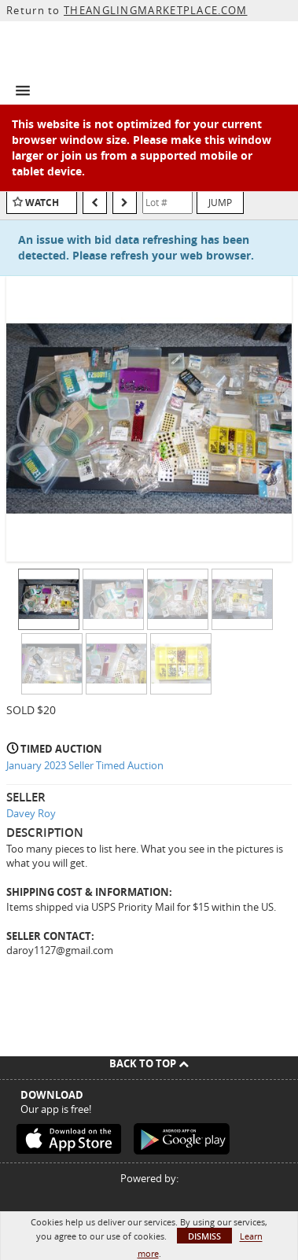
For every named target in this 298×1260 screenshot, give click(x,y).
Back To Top (149, 1063)
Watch (42, 202)
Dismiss (204, 1236)
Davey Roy (31, 813)
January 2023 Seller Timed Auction (85, 765)
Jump (220, 202)
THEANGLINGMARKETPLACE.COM (156, 10)
